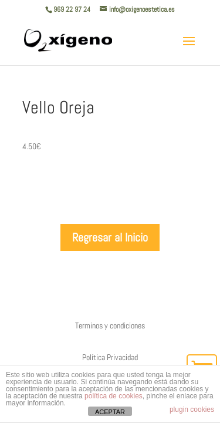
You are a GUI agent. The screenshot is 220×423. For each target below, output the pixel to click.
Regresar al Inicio (110, 237)
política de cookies (113, 396)
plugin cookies (192, 409)
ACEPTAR (110, 411)
